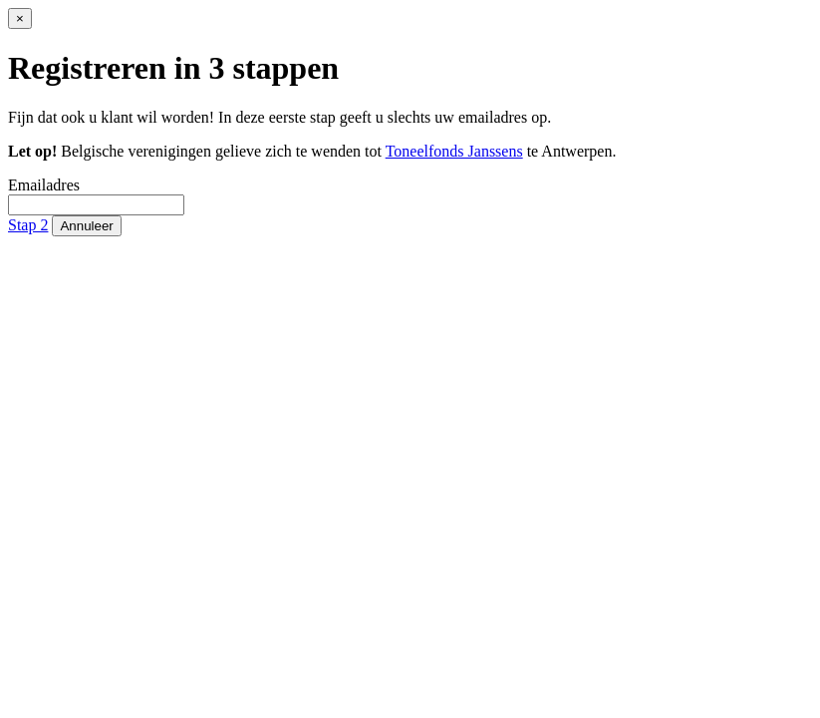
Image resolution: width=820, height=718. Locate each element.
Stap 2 (28, 224)
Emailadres (44, 185)
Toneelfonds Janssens (454, 151)
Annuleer (86, 225)
